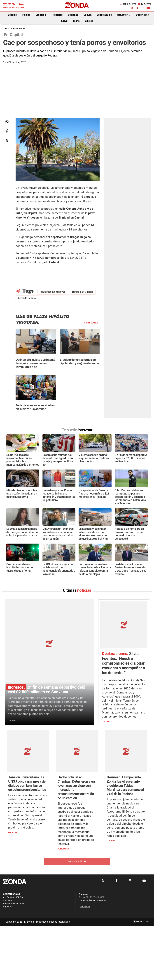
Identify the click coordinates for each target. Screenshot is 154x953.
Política (26, 14)
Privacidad (85, 866)
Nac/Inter (124, 15)
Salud (64, 20)
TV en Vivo (144, 4)
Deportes (141, 14)
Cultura (88, 14)
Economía (41, 14)
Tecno (76, 20)
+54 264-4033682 (96, 857)
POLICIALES (19, 28)
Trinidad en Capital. (82, 291)
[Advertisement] (77, 95)
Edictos (89, 20)
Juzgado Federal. (27, 298)
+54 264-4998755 (98, 860)
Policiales (57, 14)
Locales (12, 14)
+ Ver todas (91, 322)
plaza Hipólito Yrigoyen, (53, 291)
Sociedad (73, 14)
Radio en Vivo (128, 4)
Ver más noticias (77, 820)
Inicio (6, 28)
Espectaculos (104, 14)
